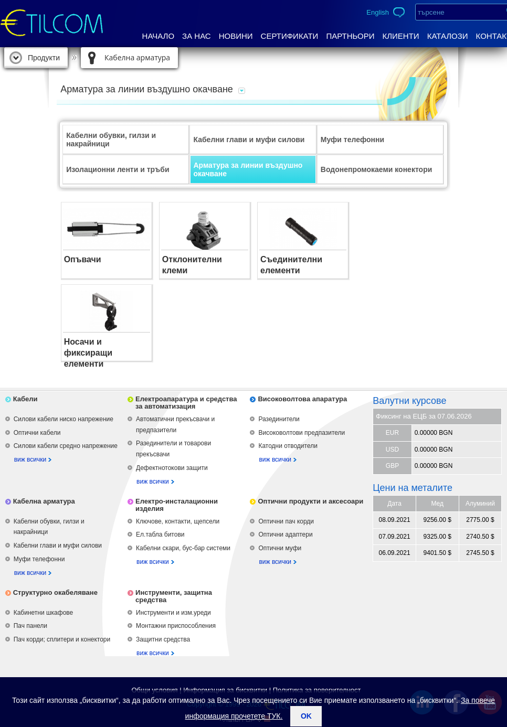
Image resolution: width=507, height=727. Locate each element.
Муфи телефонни (352, 139)
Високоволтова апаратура (302, 399)
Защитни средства (163, 639)
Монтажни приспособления (176, 625)
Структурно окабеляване (55, 592)
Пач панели (30, 625)
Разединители (278, 419)
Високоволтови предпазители (301, 432)
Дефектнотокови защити (172, 468)
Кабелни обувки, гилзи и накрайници (111, 139)
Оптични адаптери (285, 534)
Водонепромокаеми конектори (376, 169)
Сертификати (290, 35)
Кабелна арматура (137, 57)
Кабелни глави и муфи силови (248, 139)
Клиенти (400, 35)
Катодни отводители (287, 446)
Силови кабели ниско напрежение (63, 419)
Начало (158, 35)
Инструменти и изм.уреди (173, 612)
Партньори (350, 35)
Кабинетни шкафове (43, 612)
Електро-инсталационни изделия (176, 504)
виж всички (30, 459)
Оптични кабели (37, 432)
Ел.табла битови (160, 534)
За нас (196, 35)
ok (306, 716)
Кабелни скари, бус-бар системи (183, 548)
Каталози (447, 35)
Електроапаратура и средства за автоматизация (186, 402)
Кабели (25, 399)
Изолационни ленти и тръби (117, 169)
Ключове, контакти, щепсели (177, 521)
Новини (236, 35)
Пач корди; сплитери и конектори (62, 639)
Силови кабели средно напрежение (66, 446)
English (377, 12)
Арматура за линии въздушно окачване (247, 169)
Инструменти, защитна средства (173, 596)
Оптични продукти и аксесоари (310, 501)
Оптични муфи (279, 548)
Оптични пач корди (286, 521)
